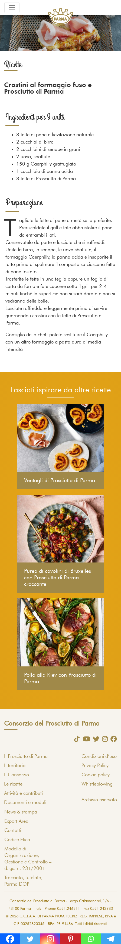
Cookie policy (95, 775)
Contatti (12, 830)
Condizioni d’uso (99, 756)
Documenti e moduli (25, 802)
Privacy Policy (95, 765)
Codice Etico (17, 839)
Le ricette (13, 784)
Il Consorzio (16, 775)
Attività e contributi (23, 793)
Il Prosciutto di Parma (26, 756)
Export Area (16, 821)
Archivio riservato (99, 799)
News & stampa (20, 812)
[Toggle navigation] (11, 7)
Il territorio (14, 765)
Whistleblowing (97, 784)
